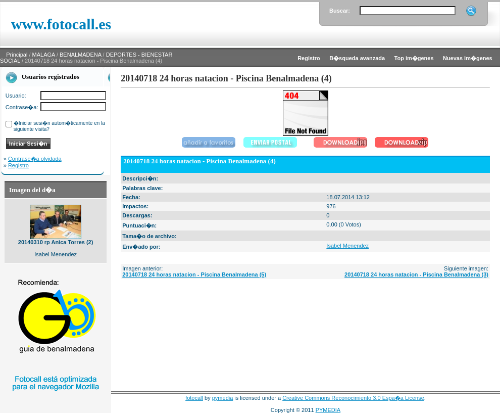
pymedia (222, 398)
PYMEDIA (328, 410)
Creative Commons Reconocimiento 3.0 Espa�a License (353, 398)
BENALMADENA (81, 55)
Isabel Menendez (347, 246)
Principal (16, 55)
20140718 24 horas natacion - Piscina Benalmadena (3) (416, 274)
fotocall (194, 398)
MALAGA (43, 55)
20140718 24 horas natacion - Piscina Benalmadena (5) (194, 274)
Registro (18, 165)
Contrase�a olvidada (35, 159)
